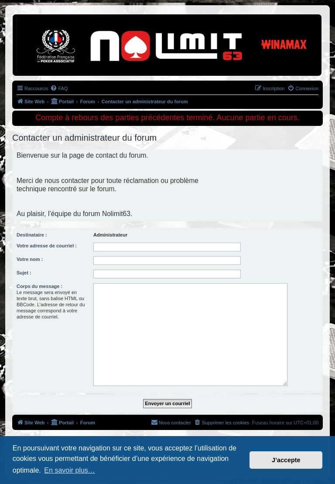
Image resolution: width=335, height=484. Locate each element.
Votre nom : (30, 259)
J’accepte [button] (286, 460)
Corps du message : (39, 286)
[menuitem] (59, 88)
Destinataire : (32, 234)
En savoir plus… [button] (69, 470)
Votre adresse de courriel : (47, 245)
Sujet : (24, 272)
